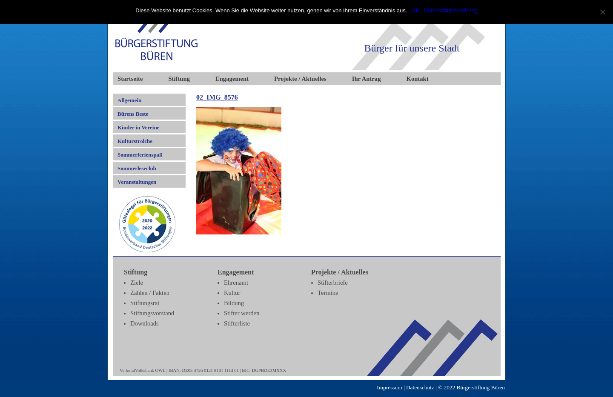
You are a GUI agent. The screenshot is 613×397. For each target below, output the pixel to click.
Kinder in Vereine (138, 127)
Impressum (389, 387)
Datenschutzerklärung (450, 10)
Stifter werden (241, 313)
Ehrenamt (236, 282)
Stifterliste (237, 323)
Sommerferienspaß (139, 154)
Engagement (232, 78)
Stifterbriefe (333, 282)
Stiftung (179, 78)
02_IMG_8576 (217, 97)
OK (415, 10)
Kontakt (418, 78)
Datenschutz (420, 387)
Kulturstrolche (134, 141)
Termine (328, 292)
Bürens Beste (132, 114)
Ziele (136, 282)
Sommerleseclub (136, 168)
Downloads (144, 323)
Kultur (232, 292)
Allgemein (129, 100)
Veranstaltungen (136, 182)
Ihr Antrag (366, 78)
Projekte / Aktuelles (300, 78)
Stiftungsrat (144, 303)
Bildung (234, 303)
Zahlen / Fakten (149, 292)
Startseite (130, 78)
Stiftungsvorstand (152, 313)
